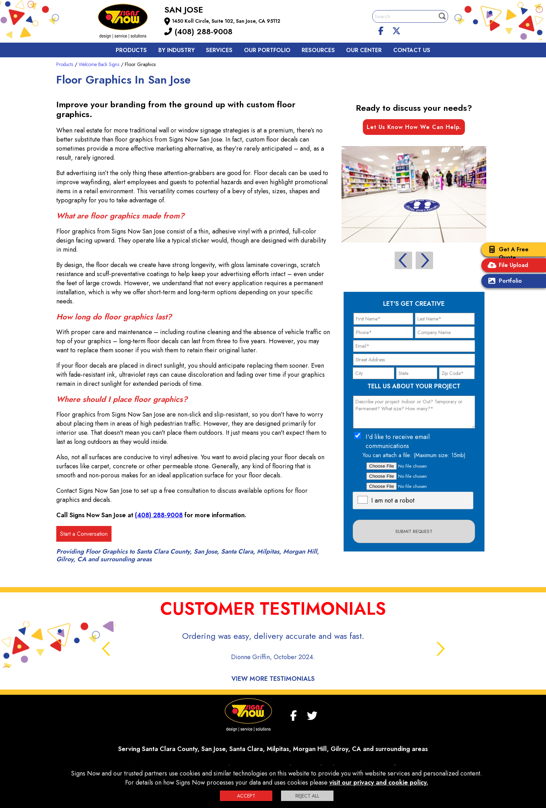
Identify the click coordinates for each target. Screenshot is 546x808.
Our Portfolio (267, 50)
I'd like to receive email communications (398, 441)
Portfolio (503, 281)
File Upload (506, 265)
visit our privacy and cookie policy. (378, 782)
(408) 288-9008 (198, 31)
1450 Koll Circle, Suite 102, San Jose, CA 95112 (226, 20)
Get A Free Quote (507, 253)
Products (131, 50)
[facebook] (381, 30)
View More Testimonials (273, 678)
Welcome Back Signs (99, 64)
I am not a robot (393, 500)
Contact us (411, 50)
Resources (318, 50)
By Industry (176, 50)
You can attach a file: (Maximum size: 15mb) (414, 455)
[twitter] (396, 30)
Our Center (364, 50)
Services (219, 50)
